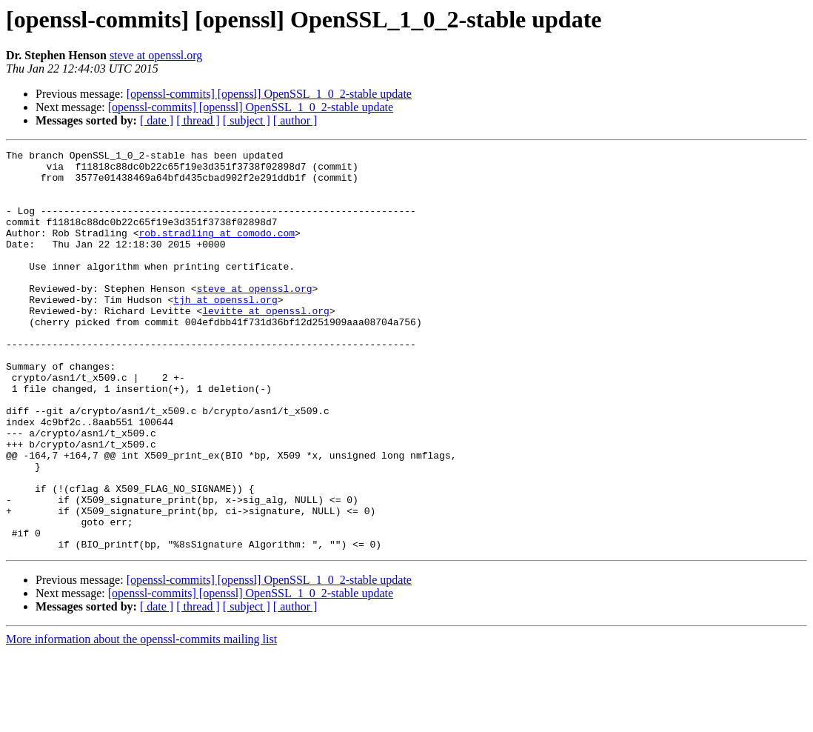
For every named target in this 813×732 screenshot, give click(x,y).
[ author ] (295, 120)
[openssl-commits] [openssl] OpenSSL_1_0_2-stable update (269, 93)
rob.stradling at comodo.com (216, 250)
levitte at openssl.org (265, 343)
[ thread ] (198, 120)
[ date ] (156, 120)
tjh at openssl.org (225, 330)
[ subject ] (246, 120)
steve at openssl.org (156, 55)
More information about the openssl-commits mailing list (141, 719)
